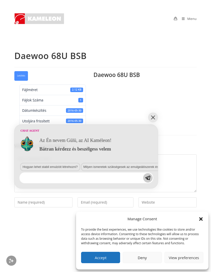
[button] (200, 219)
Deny (142, 257)
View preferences (184, 257)
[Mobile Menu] (187, 18)
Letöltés (21, 75)
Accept (101, 257)
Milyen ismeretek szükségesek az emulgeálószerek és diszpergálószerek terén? (75, 220)
